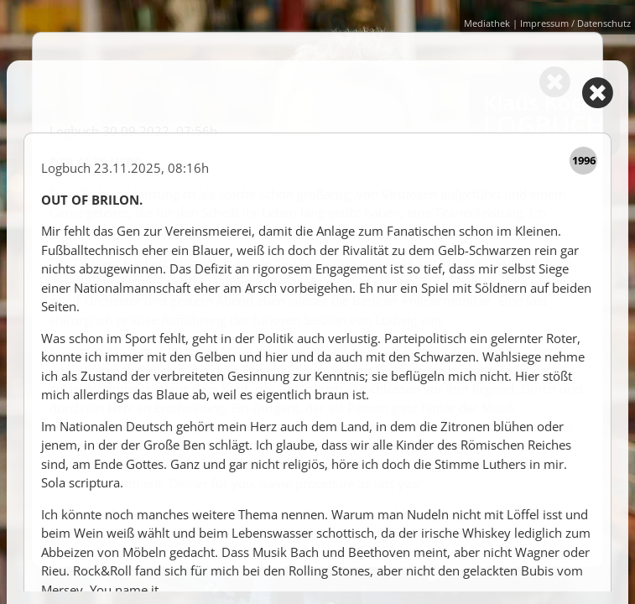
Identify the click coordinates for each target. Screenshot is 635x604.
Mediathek (487, 21)
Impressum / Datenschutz (575, 21)
